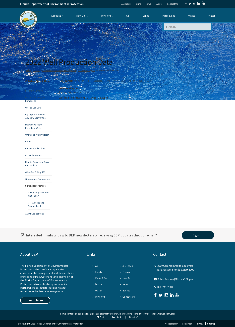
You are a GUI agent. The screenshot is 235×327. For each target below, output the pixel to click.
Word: (116, 317)
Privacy (199, 323)
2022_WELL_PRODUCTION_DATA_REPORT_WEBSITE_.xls (113, 81)
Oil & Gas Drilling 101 (35, 172)
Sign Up (198, 235)
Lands (145, 15)
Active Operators (34, 155)
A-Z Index (125, 3)
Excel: (133, 317)
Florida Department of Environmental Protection (52, 4)
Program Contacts (34, 90)
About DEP (57, 15)
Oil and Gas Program (86, 70)
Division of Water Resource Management (59, 70)
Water (211, 15)
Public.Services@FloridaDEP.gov (175, 279)
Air (127, 15)
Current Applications (35, 148)
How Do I (81, 15)
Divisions (106, 15)
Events (159, 3)
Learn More (35, 300)
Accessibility (171, 323)
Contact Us (172, 3)
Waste (191, 15)
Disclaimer (187, 323)
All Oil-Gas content (34, 213)
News (148, 3)
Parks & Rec (168, 15)
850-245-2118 (165, 287)
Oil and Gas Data (33, 107)
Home (28, 70)
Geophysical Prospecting (37, 178)
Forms (138, 3)
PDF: (100, 317)
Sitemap (211, 323)
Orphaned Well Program (37, 134)
